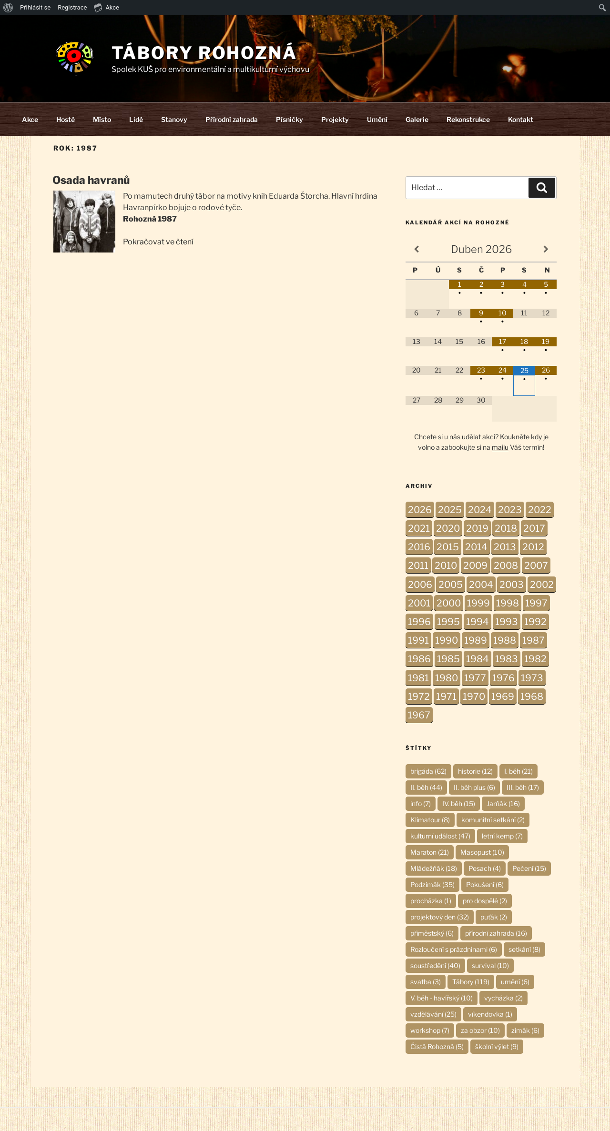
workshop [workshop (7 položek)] (429, 1030)
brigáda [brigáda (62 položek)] (428, 771)
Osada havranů (91, 180)
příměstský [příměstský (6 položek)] (432, 933)
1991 (418, 640)
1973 (532, 678)
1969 (502, 696)
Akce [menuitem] (106, 7)
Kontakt (520, 119)
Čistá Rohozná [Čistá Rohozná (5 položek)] (437, 1046)
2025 (450, 509)
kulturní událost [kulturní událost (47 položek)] (440, 836)
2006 (420, 584)
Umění (377, 119)
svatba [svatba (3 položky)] (425, 982)
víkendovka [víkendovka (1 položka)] (490, 1014)
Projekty (335, 119)
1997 (536, 603)
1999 (478, 603)
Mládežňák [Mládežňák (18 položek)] (433, 868)
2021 (419, 528)
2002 (542, 584)
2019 (477, 528)
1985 (448, 659)
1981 (418, 678)
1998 (507, 603)
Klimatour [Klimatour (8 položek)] (430, 820)
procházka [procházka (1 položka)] (430, 901)
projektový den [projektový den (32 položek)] (439, 917)
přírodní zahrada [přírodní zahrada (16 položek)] (496, 933)
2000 (449, 603)
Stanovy (174, 119)
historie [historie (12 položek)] (475, 771)
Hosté (65, 119)
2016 (419, 547)
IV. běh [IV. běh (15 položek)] (458, 803)
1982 (535, 659)
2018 (506, 528)
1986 (419, 659)
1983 (506, 659)
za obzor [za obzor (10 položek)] (480, 1030)
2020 (448, 528)
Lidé (136, 119)
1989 (475, 640)
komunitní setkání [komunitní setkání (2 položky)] (493, 820)
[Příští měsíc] (546, 249)
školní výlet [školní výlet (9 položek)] (496, 1046)
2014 (476, 547)
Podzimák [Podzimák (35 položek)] (432, 884)
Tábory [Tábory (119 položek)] (470, 982)
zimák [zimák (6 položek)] (525, 1030)
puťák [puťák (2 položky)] (493, 917)
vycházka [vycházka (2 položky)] (503, 998)
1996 (419, 621)
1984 (477, 659)
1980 (446, 678)
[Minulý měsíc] (416, 249)
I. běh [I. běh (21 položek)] (518, 771)
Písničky (289, 119)
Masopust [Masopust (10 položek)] (482, 852)
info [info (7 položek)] (420, 803)
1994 (477, 621)
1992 (535, 621)
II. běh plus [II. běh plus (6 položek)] (474, 787)
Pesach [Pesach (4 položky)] (484, 868)
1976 (503, 678)
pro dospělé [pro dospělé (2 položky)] (485, 901)
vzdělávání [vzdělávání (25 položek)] (433, 1014)
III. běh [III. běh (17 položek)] (523, 787)
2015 (448, 547)
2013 (505, 547)
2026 (420, 509)
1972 (419, 696)
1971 (446, 696)
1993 (506, 621)
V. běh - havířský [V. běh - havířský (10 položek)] (441, 998)
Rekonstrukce (468, 119)
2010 (446, 565)
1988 (504, 640)
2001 (419, 603)
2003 (511, 584)
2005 (450, 584)
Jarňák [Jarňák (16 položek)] (503, 803)
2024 (480, 509)
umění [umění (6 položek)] (515, 982)
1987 (533, 640)
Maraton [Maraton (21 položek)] (429, 852)
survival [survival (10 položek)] (490, 965)
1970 (474, 696)
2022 (539, 509)
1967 (419, 715)
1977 (475, 678)
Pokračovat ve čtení (158, 241)
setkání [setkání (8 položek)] (524, 949)
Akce (30, 119)
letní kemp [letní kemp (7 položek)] (502, 836)
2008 (506, 565)
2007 (536, 565)
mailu (500, 447)
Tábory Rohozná (204, 52)
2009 (475, 565)
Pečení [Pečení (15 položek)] (529, 868)
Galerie (417, 119)
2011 (418, 565)
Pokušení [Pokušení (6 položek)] (485, 884)
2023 (510, 509)
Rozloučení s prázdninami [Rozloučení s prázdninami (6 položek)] (453, 949)
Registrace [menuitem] (72, 7)
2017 (534, 528)
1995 (448, 621)
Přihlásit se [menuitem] (35, 7)
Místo (102, 119)
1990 (446, 640)
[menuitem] (8, 7)
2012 (533, 547)
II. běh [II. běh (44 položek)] (426, 787)
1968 (531, 696)
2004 (481, 584)
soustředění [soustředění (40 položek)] (435, 965)
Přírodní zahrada (231, 119)
